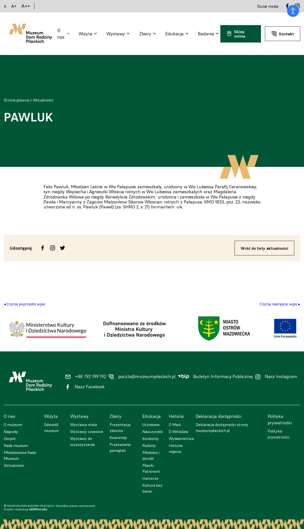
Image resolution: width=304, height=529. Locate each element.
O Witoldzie (178, 431)
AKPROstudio (38, 509)
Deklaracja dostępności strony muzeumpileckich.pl (222, 427)
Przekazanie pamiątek (120, 447)
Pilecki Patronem (151, 468)
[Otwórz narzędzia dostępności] (293, 11)
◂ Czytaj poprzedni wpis (24, 303)
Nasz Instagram (281, 376)
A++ (25, 6)
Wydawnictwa (181, 438)
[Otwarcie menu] (64, 33)
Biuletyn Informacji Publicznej (223, 376)
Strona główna (16, 99)
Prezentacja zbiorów (120, 427)
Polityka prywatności (278, 434)
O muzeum (13, 424)
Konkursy (150, 438)
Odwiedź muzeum (51, 427)
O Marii (175, 424)
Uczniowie (151, 424)
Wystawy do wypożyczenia (82, 441)
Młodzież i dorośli (151, 455)
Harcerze (150, 478)
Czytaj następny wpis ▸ (280, 303)
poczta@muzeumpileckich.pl (147, 376)
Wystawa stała (83, 424)
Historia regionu (175, 448)
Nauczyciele (152, 431)
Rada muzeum (16, 445)
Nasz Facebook (90, 386)
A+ (13, 6)
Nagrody (11, 431)
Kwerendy (118, 437)
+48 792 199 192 (90, 376)
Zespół (9, 438)
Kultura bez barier (152, 488)
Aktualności (43, 99)
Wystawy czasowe (86, 431)
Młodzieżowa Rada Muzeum (20, 455)
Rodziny (149, 445)
